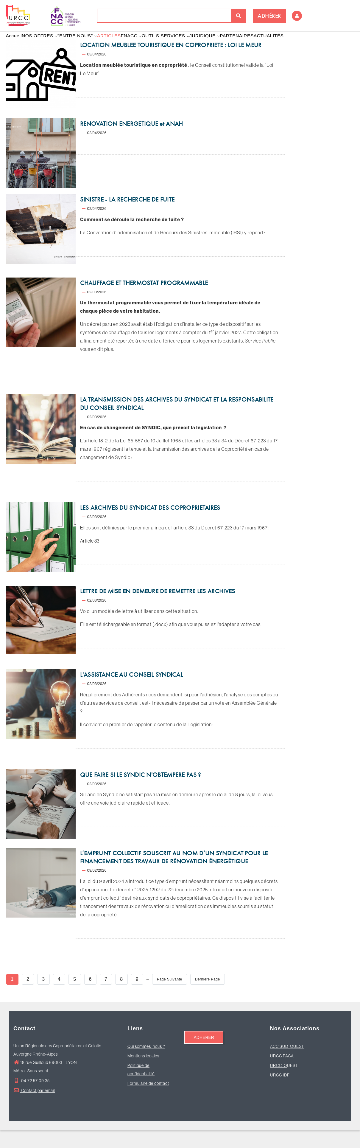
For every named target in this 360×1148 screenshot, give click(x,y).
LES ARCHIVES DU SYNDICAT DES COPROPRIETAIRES (150, 526)
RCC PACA (283, 1074)
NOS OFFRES (45, 44)
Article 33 (89, 559)
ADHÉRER (269, 16)
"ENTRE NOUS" (85, 44)
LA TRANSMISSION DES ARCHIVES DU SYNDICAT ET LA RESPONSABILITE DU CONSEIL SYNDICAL (177, 422)
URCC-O (278, 1083)
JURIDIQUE (225, 44)
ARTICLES (120, 44)
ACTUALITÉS (294, 44)
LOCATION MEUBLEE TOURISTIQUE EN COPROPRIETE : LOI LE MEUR (171, 63)
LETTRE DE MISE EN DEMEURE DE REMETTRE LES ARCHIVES (157, 609)
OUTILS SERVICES (183, 44)
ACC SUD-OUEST (287, 1064)
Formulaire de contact (148, 1101)
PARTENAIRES (259, 44)
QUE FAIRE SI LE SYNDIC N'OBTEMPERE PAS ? (140, 793)
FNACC (146, 44)
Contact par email (34, 1108)
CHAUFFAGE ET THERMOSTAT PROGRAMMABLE (144, 301)
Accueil (16, 44)
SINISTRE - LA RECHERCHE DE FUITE (127, 217)
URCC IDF (280, 1093)
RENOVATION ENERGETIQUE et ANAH (131, 142)
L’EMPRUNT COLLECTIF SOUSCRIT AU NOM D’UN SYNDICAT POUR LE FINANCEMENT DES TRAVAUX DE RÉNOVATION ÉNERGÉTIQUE (174, 876)
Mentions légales (143, 1074)
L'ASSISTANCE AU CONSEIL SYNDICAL (131, 693)
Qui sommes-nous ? (146, 1064)
